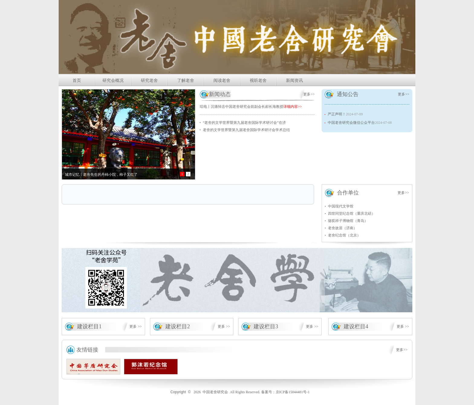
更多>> (309, 94)
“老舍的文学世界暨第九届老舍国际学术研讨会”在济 (244, 123)
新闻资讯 (294, 80)
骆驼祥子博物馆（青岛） (348, 221)
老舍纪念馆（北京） (344, 235)
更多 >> (135, 326)
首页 (77, 80)
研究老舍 (149, 80)
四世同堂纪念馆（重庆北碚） (351, 213)
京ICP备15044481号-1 (293, 392)
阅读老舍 (221, 80)
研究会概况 (113, 80)
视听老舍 (258, 80)
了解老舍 (185, 80)
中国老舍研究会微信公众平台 (351, 123)
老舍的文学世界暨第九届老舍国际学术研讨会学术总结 (246, 130)
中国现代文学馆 (340, 206)
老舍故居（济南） (342, 228)
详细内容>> (292, 106)
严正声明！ (337, 114)
